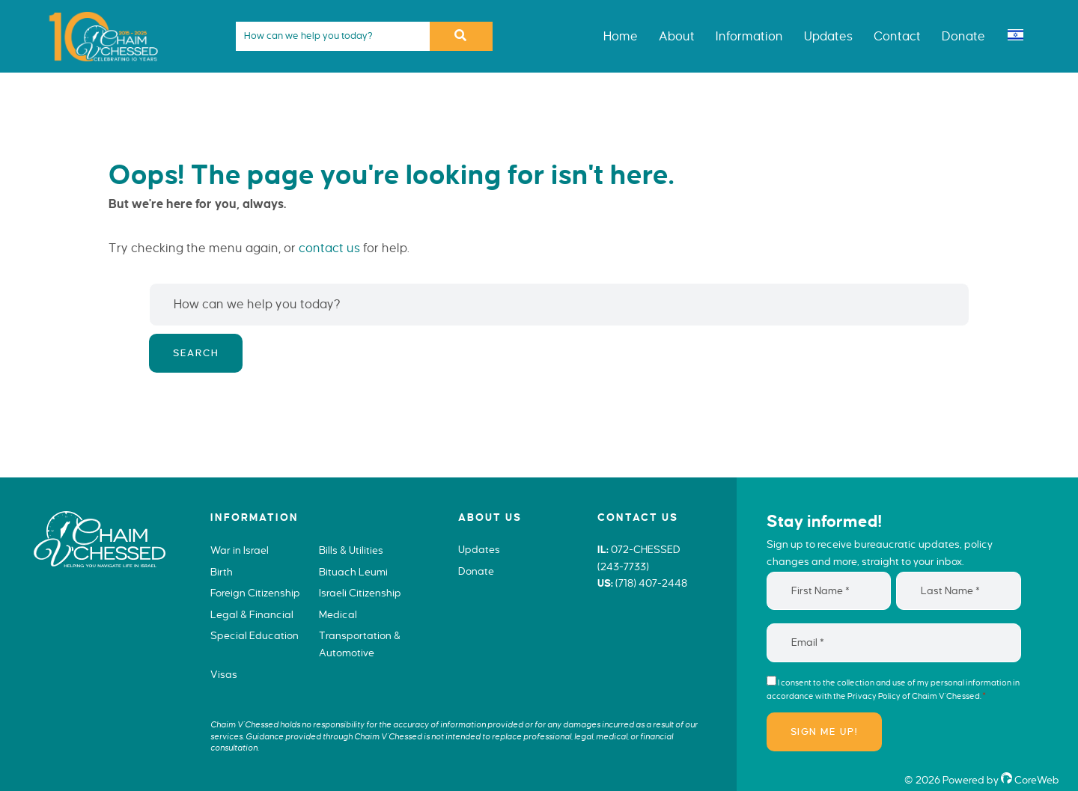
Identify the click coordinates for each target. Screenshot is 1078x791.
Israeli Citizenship (360, 593)
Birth (221, 572)
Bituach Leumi (353, 572)
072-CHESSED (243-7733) (638, 558)
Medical (338, 614)
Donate (476, 571)
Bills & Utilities (351, 550)
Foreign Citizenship (255, 593)
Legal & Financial (251, 614)
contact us (329, 248)
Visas (223, 674)
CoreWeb (1030, 780)
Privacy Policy (874, 695)
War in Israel (239, 550)
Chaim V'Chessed (97, 10)
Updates (479, 549)
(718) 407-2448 (651, 583)
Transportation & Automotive (360, 644)
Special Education (254, 635)
